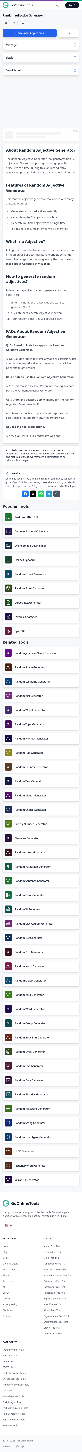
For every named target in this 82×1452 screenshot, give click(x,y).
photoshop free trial (55, 1269)
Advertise (8, 1281)
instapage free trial (54, 1286)
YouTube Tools (10, 1355)
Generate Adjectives (29, 33)
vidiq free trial (51, 1257)
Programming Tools (13, 1349)
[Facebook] (17, 1446)
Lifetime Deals (10, 1263)
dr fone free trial (53, 1333)
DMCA (6, 1292)
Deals (5, 1257)
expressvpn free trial (55, 1298)
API (4, 1286)
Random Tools (10, 1425)
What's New (9, 1269)
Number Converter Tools (16, 1384)
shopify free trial (53, 1304)
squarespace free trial (56, 1321)
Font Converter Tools (14, 1419)
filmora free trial (53, 1251)
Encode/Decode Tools (14, 1378)
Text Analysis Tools (12, 1402)
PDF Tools (8, 1367)
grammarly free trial (55, 1281)
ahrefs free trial (52, 1310)
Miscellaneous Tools (13, 1396)
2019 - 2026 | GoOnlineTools (18, 1440)
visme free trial (52, 1246)
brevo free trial (52, 1327)
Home (6, 1246)
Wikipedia (44, 263)
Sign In (72, 5)
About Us (7, 1275)
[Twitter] (22, 1446)
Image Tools (9, 1361)
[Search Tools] (57, 5)
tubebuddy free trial (55, 1263)
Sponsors (8, 1298)
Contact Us (8, 1316)
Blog (5, 1251)
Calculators (9, 1390)
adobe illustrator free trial (58, 1275)
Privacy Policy (10, 1304)
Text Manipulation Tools (15, 1407)
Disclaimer (8, 1310)
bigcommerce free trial (56, 1316)
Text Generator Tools (14, 1413)
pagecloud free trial (54, 1292)
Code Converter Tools (14, 1373)
